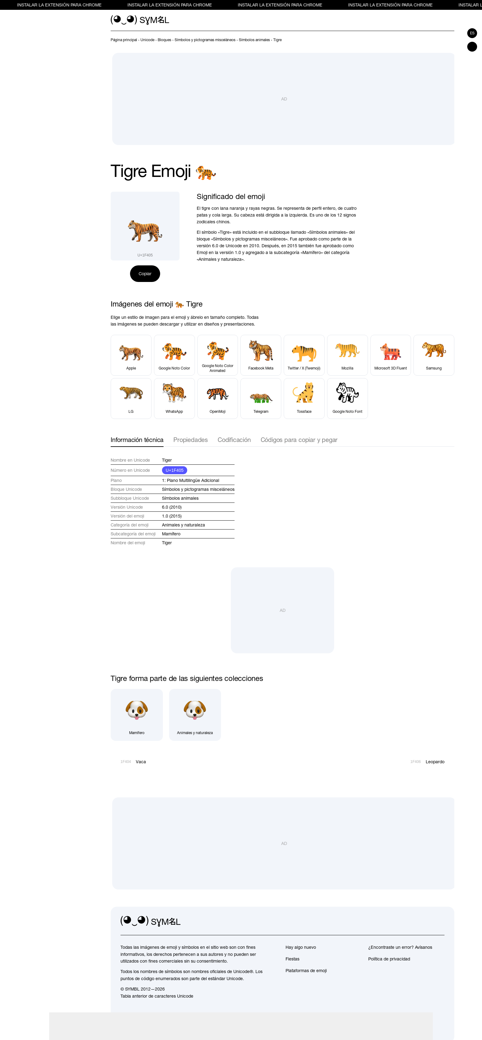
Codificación (234, 439)
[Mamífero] (137, 715)
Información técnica (137, 439)
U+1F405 (175, 470)
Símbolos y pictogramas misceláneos (198, 489)
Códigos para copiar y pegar (299, 439)
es (472, 33)
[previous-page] (124, 40)
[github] (426, 921)
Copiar (145, 273)
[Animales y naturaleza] (195, 715)
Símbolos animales (180, 498)
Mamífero (171, 533)
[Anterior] (439, 40)
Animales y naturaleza (183, 524)
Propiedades (190, 439)
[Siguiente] (450, 40)
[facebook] (439, 921)
